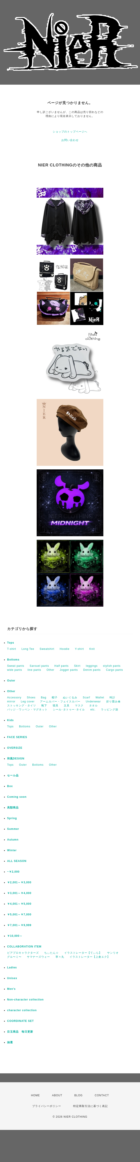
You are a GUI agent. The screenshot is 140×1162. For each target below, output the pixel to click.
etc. (93, 709)
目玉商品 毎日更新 (20, 1031)
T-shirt (11, 649)
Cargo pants (114, 669)
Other (50, 669)
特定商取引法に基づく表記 (90, 1106)
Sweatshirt (47, 649)
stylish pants (112, 665)
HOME (35, 1095)
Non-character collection (25, 999)
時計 (112, 697)
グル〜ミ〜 (14, 956)
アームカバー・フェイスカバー (60, 701)
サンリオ (113, 952)
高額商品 (13, 807)
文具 (67, 705)
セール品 (13, 775)
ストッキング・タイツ (21, 705)
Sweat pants (15, 665)
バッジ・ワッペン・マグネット (27, 709)
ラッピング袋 (109, 709)
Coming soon (17, 796)
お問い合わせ (70, 140)
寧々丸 (60, 956)
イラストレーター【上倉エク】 (90, 956)
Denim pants (92, 669)
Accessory (14, 697)
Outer (11, 680)
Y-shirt (79, 649)
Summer (13, 829)
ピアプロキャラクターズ (23, 952)
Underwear (93, 701)
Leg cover (28, 701)
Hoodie (65, 649)
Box (10, 786)
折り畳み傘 (113, 701)
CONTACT (102, 1095)
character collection (22, 1010)
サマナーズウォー (38, 956)
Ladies (12, 967)
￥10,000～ (14, 935)
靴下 (44, 705)
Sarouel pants (39, 665)
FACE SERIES (17, 737)
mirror (11, 701)
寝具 (55, 705)
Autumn (12, 839)
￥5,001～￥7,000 (19, 914)
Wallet (100, 697)
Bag (43, 697)
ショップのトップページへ (70, 131)
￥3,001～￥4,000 (19, 893)
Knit (92, 649)
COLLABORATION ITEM (24, 946)
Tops (10, 642)
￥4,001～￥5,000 (19, 903)
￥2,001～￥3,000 (19, 882)
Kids (10, 720)
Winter (12, 850)
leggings (92, 665)
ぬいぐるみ (70, 697)
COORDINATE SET (20, 1021)
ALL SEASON (16, 861)
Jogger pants (69, 669)
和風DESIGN (15, 758)
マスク (79, 705)
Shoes (31, 697)
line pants (34, 669)
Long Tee (28, 649)
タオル (93, 705)
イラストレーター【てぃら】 (83, 952)
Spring (12, 818)
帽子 (55, 697)
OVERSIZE (14, 747)
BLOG (78, 1095)
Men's (11, 988)
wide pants (14, 669)
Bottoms (13, 659)
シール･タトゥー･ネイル (69, 709)
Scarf (86, 697)
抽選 (10, 1042)
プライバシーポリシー (46, 1106)
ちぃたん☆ (51, 952)
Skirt (77, 665)
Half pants (61, 665)
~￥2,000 (13, 871)
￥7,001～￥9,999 (19, 925)
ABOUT (57, 1095)
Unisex (12, 978)
